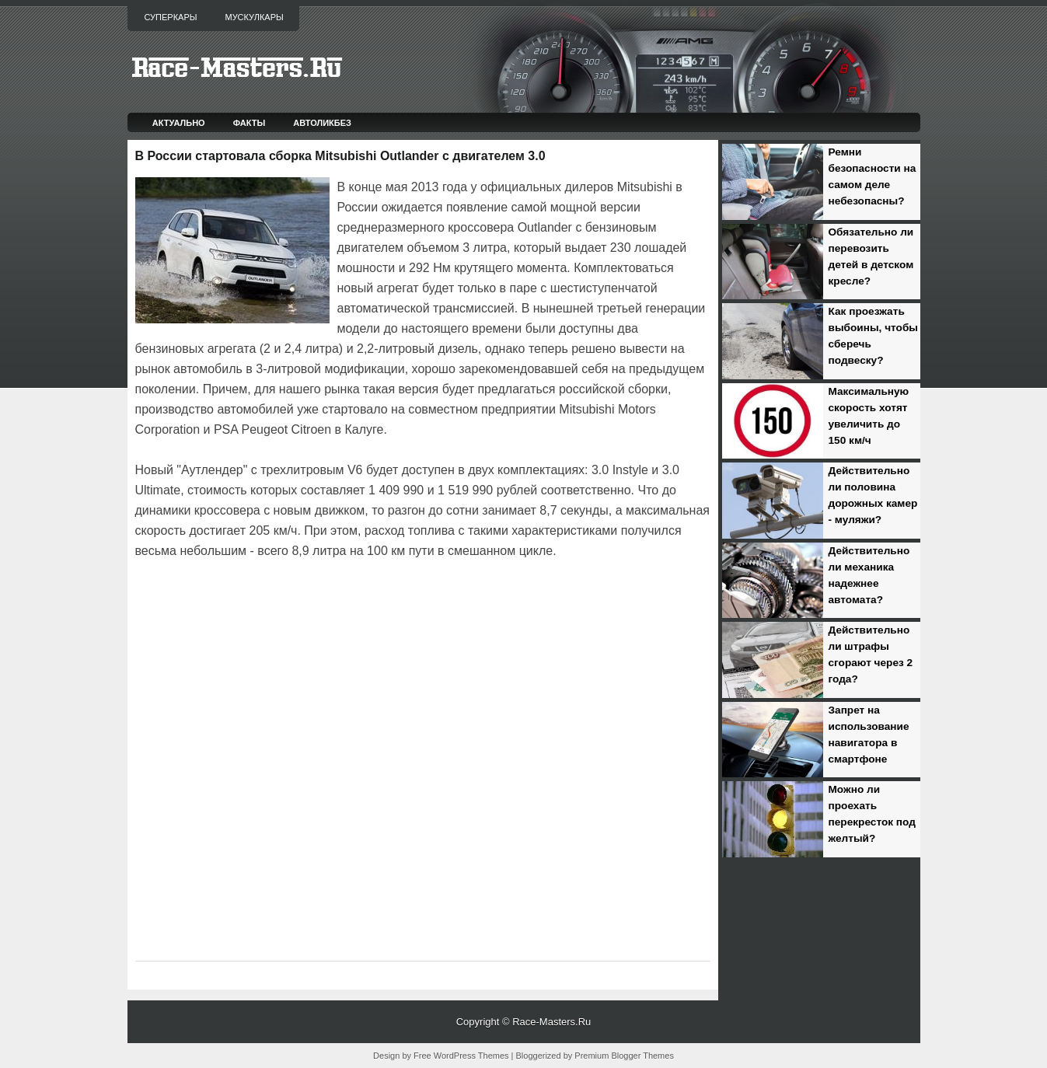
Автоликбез (322, 122)
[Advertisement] (317, 604)
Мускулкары (254, 17)
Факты (249, 122)
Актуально (178, 122)
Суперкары (171, 17)
